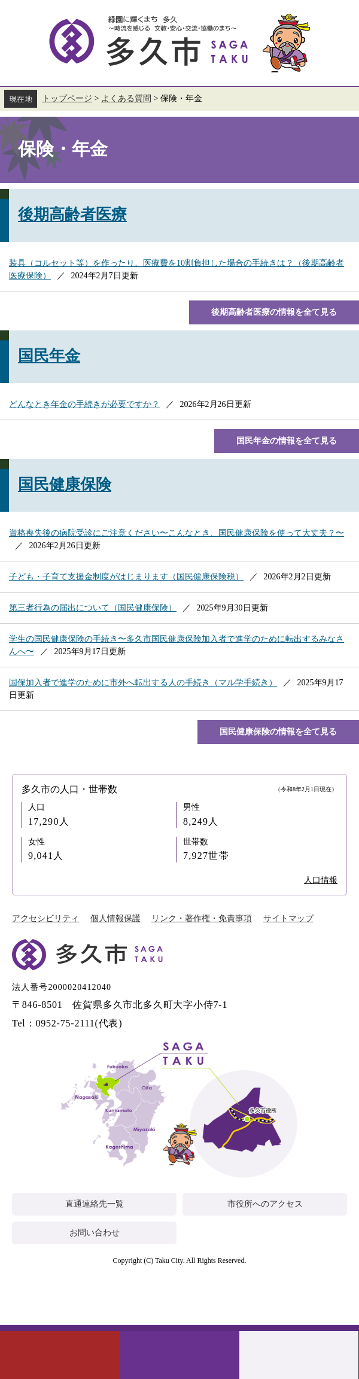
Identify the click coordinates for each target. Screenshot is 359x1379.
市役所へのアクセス (265, 1203)
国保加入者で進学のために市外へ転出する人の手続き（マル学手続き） (143, 682)
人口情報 (320, 880)
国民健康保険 (64, 484)
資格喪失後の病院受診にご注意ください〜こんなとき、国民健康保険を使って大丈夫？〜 (176, 532)
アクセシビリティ (45, 918)
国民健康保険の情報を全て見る (278, 731)
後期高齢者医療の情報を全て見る (274, 312)
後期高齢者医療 (72, 214)
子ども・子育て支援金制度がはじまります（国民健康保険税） (126, 576)
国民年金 (49, 356)
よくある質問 (126, 98)
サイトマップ (288, 918)
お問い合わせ (94, 1232)
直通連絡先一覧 (94, 1203)
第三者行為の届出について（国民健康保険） (93, 607)
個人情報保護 (115, 918)
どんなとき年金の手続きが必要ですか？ (84, 404)
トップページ (67, 98)
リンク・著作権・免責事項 (201, 918)
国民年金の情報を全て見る (286, 440)
